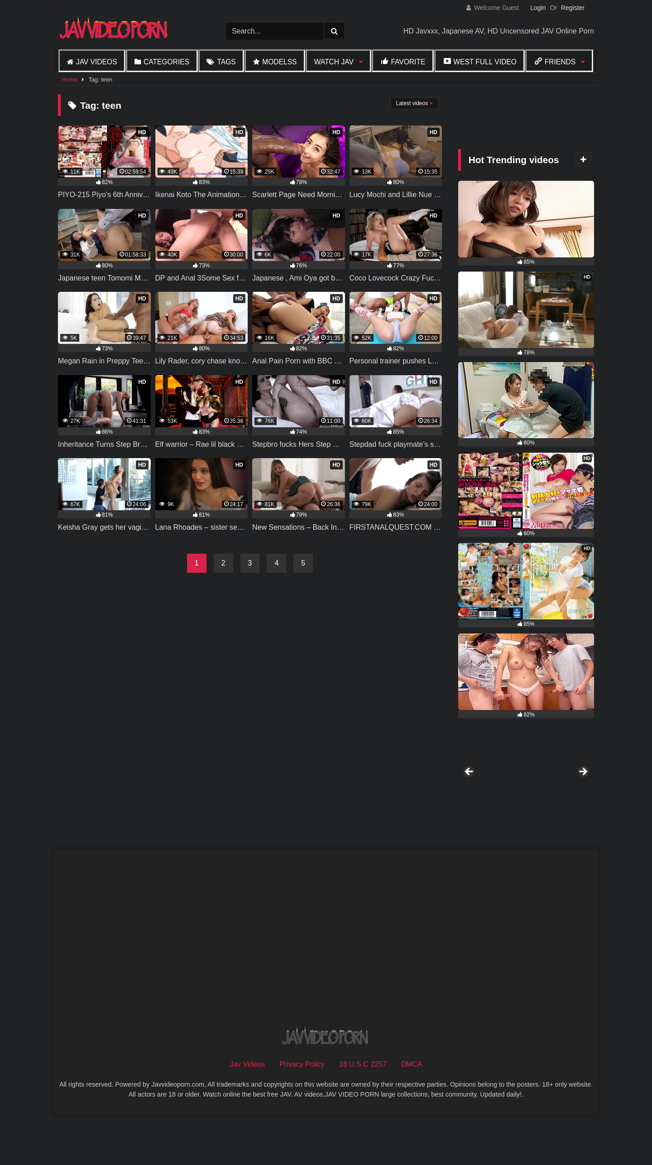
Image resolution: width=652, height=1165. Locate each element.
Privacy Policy (302, 1113)
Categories (166, 62)
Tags (226, 62)
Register (573, 7)
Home (69, 79)
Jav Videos (96, 62)
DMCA (411, 1113)
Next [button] (583, 796)
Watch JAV (334, 62)
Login (538, 7)
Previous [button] (469, 796)
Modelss (279, 62)
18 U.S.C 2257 (363, 1113)
